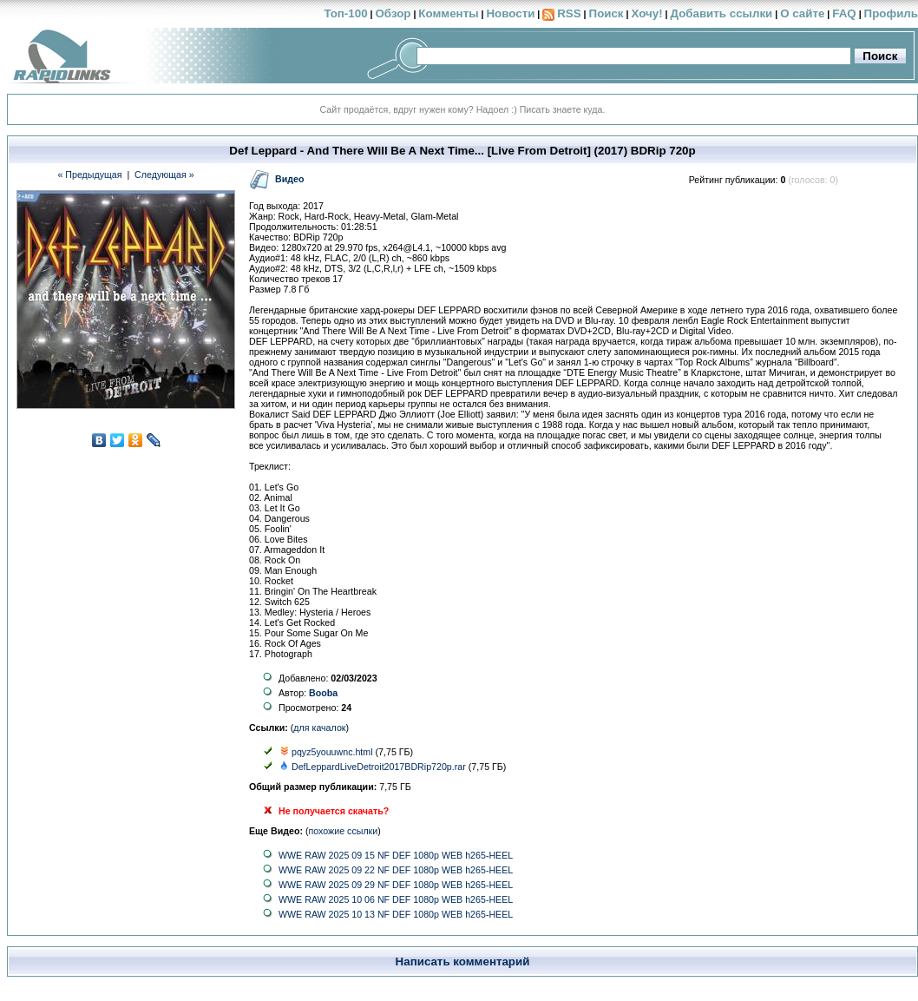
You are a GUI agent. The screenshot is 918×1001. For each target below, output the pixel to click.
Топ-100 (345, 13)
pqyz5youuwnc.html (332, 752)
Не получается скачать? (334, 811)
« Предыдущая (89, 174)
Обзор (392, 13)
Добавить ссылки (721, 13)
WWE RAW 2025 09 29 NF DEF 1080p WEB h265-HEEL (396, 884)
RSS (568, 13)
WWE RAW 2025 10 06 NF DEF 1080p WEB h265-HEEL (396, 899)
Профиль (891, 13)
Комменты (448, 13)
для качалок (319, 727)
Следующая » (164, 174)
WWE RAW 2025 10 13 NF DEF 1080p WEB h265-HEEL (396, 914)
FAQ (844, 13)
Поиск (606, 13)
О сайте (802, 13)
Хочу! (646, 13)
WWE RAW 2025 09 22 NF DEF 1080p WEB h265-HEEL (396, 870)
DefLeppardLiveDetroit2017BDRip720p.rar (379, 766)
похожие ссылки (343, 831)
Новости (510, 13)
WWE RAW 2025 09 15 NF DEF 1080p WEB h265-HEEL (396, 855)
